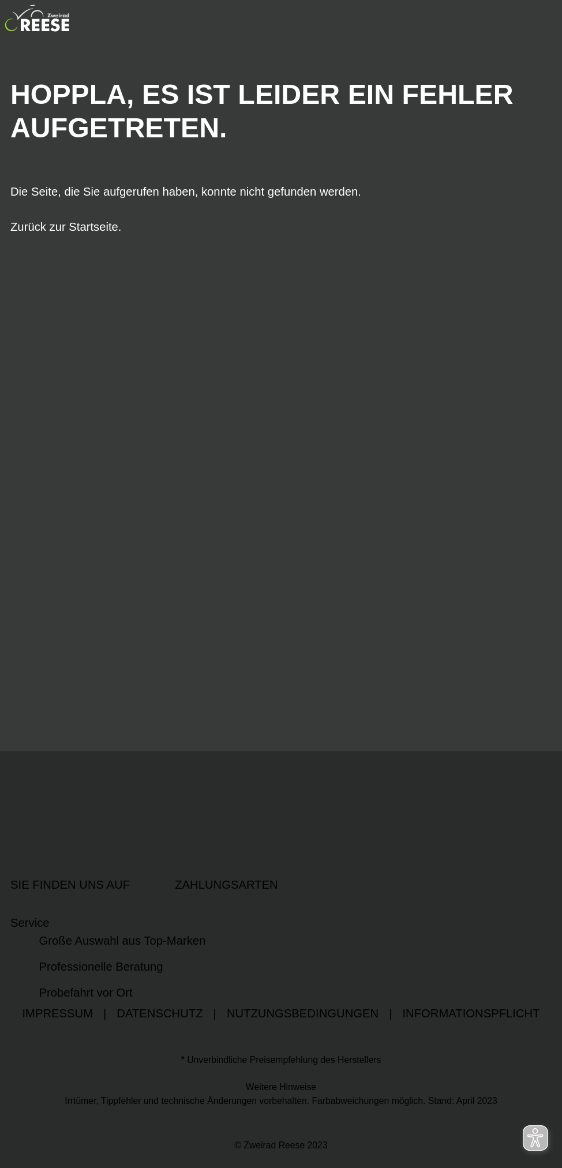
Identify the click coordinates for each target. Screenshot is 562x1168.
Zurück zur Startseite (64, 226)
